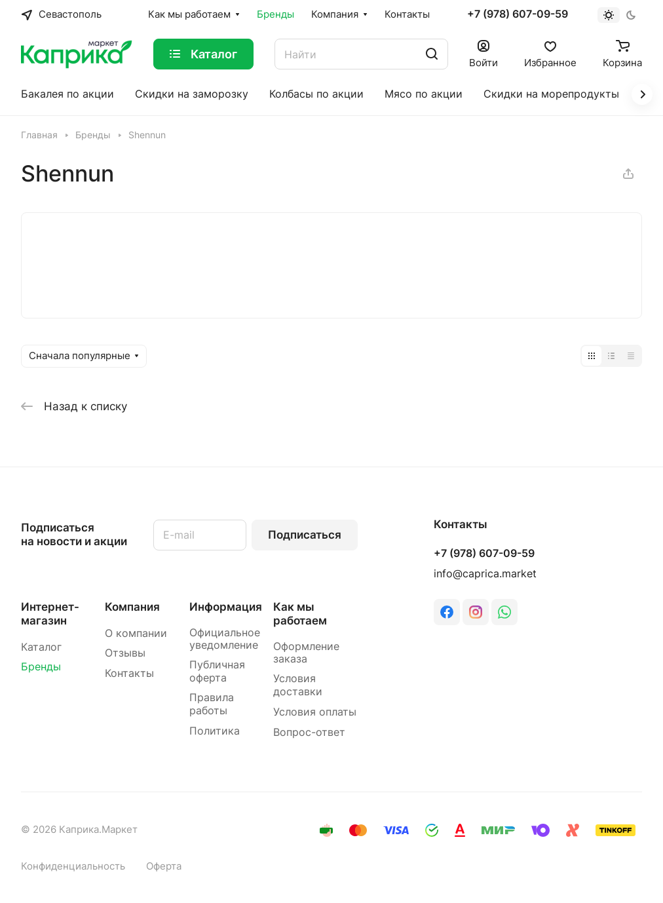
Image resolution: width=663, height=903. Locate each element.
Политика (214, 731)
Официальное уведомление (224, 639)
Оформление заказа (306, 653)
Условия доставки (297, 685)
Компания (132, 606)
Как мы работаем (300, 613)
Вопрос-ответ (309, 732)
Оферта (163, 866)
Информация (225, 606)
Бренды (41, 667)
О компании (136, 633)
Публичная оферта (217, 671)
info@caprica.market (485, 573)
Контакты (129, 673)
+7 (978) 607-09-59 (517, 14)
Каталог (41, 647)
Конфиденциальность (73, 866)
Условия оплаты (314, 712)
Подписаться (304, 534)
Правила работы (211, 704)
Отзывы (125, 653)
